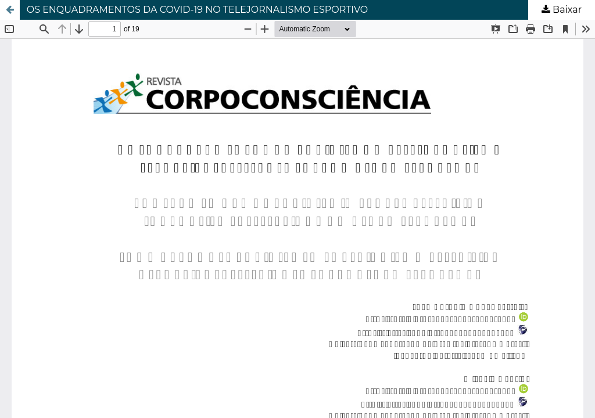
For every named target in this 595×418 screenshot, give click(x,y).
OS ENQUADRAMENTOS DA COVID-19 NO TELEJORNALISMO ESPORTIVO (197, 9)
